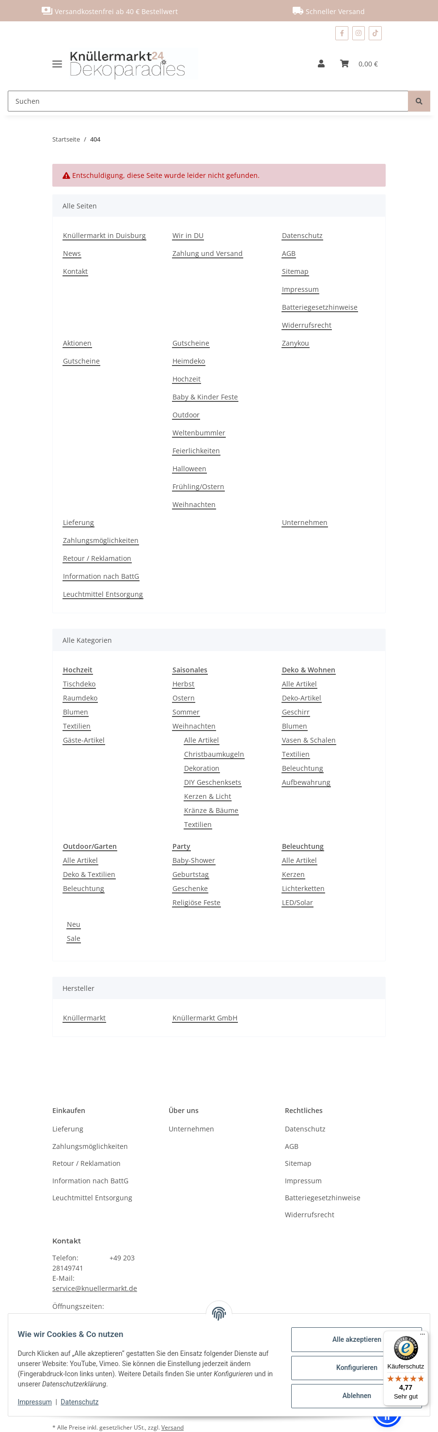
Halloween (189, 468)
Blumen (75, 711)
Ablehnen (350, 1396)
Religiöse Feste (196, 902)
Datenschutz (86, 1402)
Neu (73, 924)
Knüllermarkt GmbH (204, 1017)
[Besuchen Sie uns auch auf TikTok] (375, 33)
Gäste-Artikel (84, 740)
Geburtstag (190, 874)
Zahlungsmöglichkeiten (101, 540)
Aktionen (77, 343)
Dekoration (201, 768)
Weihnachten (194, 504)
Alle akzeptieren (350, 1339)
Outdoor (186, 414)
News (72, 253)
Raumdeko (80, 697)
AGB (289, 253)
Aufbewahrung (306, 782)
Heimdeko (188, 361)
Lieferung (78, 522)
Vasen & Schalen (309, 740)
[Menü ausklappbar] (60, 63)
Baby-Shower (193, 860)
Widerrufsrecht (306, 325)
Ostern (183, 697)
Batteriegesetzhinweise (320, 307)
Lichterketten (303, 888)
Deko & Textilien (89, 874)
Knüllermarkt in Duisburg (104, 235)
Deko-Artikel (301, 697)
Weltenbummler (198, 432)
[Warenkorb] (359, 63)
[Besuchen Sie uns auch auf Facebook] (341, 33)
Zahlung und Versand (207, 253)
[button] (321, 63)
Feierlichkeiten (196, 450)
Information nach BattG (101, 576)
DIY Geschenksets (212, 782)
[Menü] (422, 1336)
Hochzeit (186, 378)
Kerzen (293, 874)
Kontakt (75, 271)
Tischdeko (79, 683)
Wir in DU (187, 235)
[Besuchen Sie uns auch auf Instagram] (358, 33)
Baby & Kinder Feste (205, 396)
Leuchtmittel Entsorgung (103, 594)
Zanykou (295, 343)
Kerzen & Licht (207, 796)
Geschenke (190, 888)
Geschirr (296, 711)
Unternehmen (305, 522)
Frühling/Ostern (198, 486)
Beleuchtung (302, 768)
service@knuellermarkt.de (94, 1288)
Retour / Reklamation (97, 558)
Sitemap (295, 271)
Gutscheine (81, 361)
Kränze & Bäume (211, 810)
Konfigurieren (350, 1367)
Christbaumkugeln (214, 754)
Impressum (41, 1402)
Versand (172, 1427)
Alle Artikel (201, 740)
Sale (73, 938)
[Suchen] (208, 101)
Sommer (186, 711)
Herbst (183, 683)
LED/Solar (297, 902)
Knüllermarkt (84, 1017)
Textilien (77, 726)
